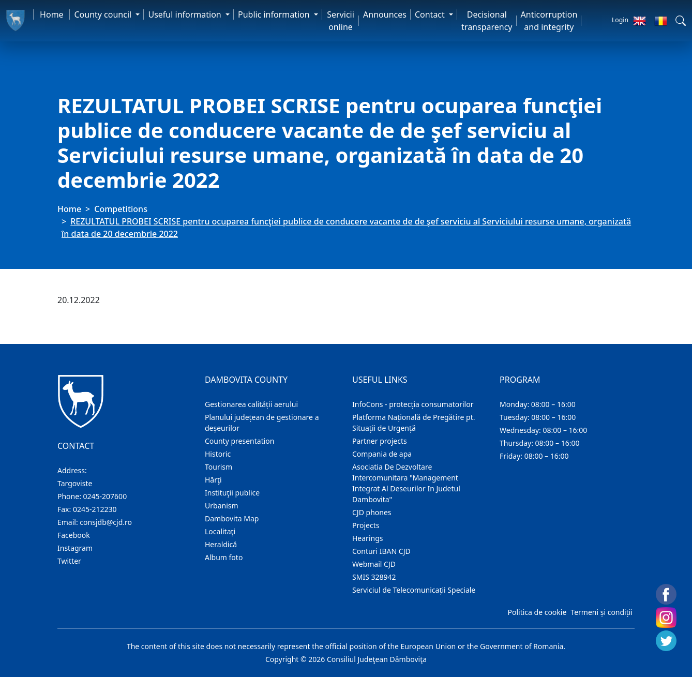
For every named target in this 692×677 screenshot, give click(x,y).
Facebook (73, 535)
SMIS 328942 (374, 577)
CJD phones (372, 512)
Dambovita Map (232, 518)
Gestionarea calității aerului (251, 404)
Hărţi (213, 480)
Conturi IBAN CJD (381, 551)
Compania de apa (382, 454)
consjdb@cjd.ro (106, 522)
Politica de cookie (536, 612)
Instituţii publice (232, 493)
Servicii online (340, 21)
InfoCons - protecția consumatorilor (413, 404)
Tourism (218, 467)
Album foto (224, 557)
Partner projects (379, 441)
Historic (218, 454)
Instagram (75, 548)
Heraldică (221, 544)
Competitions (120, 209)
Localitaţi (220, 531)
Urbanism (221, 505)
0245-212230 (95, 509)
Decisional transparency (486, 21)
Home (52, 14)
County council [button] (103, 14)
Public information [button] (275, 14)
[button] (680, 21)
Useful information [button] (185, 14)
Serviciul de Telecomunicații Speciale (413, 590)
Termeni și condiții (601, 612)
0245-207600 (105, 496)
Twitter (69, 561)
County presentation (239, 441)
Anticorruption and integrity (549, 21)
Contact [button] (431, 14)
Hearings (367, 538)
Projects (365, 525)
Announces (385, 14)
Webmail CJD (374, 564)
